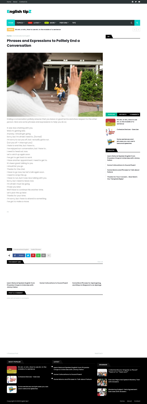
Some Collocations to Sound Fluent (54, 283)
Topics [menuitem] (20, 23)
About (15, 2)
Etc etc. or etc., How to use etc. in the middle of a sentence (38, 29)
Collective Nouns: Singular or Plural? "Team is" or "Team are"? (123, 371)
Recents (122, 114)
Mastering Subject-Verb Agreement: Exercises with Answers (122, 390)
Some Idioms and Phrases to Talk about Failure (123, 171)
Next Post (98, 353)
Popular (111, 114)
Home (9, 2)
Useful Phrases (36, 249)
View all (100, 262)
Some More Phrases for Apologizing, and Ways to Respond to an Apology (86, 284)
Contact (137, 401)
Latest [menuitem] (37, 23)
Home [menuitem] (10, 23)
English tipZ (24, 401)
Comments (134, 114)
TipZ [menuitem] (74, 23)
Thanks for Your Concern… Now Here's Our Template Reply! (122, 178)
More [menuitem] (52, 23)
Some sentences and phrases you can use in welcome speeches (126, 141)
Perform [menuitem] (63, 23)
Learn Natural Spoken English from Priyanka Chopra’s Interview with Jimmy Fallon (21, 285)
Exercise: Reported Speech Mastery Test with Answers (124, 381)
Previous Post (13, 353)
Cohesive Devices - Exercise (128, 129)
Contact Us (23, 2)
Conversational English (21, 36)
